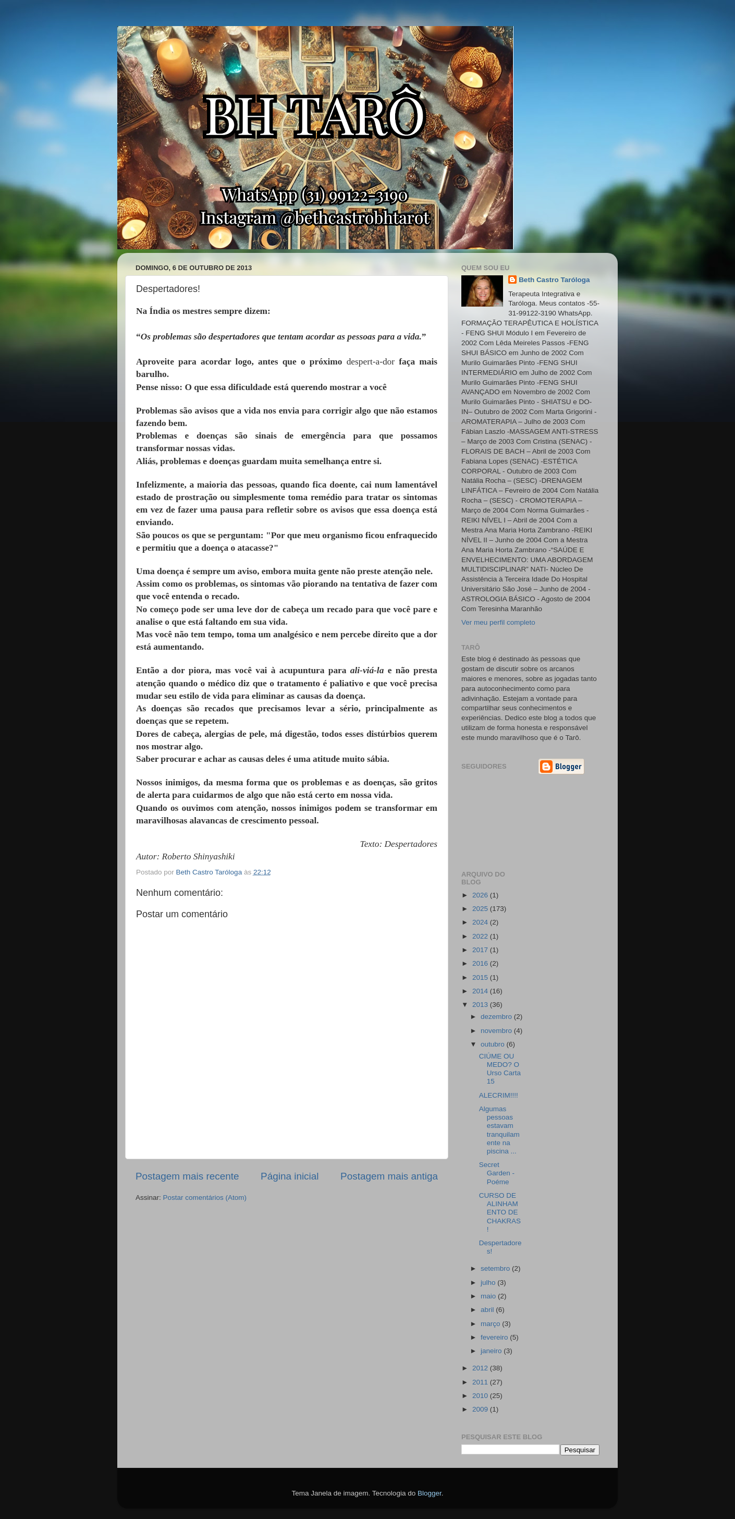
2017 (481, 950)
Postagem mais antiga (389, 1176)
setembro (496, 1268)
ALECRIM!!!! (498, 1095)
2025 (481, 909)
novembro (497, 1031)
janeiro (492, 1351)
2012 (481, 1368)
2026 (481, 895)
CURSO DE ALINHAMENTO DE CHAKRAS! (500, 1212)
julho (489, 1282)
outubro (494, 1044)
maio (489, 1296)
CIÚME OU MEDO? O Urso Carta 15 (500, 1069)
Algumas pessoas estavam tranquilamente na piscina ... (499, 1130)
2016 (481, 963)
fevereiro (495, 1337)
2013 (481, 1004)
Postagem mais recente (187, 1176)
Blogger (430, 1493)
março (491, 1324)
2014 (481, 991)
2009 (481, 1409)
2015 (481, 977)
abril (488, 1310)
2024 (481, 922)
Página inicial (289, 1176)
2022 (481, 936)
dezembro (497, 1016)
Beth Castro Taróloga (554, 280)
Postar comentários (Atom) (205, 1197)
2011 (481, 1382)
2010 (481, 1396)
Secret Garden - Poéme (496, 1173)
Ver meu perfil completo (498, 622)
